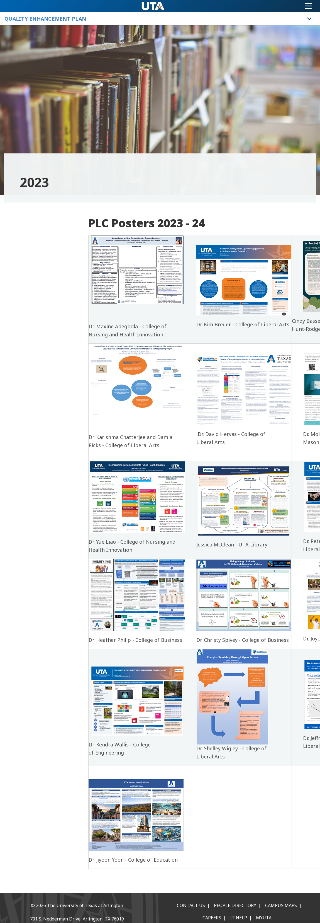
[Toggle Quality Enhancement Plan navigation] (309, 19)
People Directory (235, 905)
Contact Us (191, 905)
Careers (211, 918)
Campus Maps (281, 905)
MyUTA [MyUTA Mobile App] (264, 918)
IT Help (238, 918)
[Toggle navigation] (308, 6)
